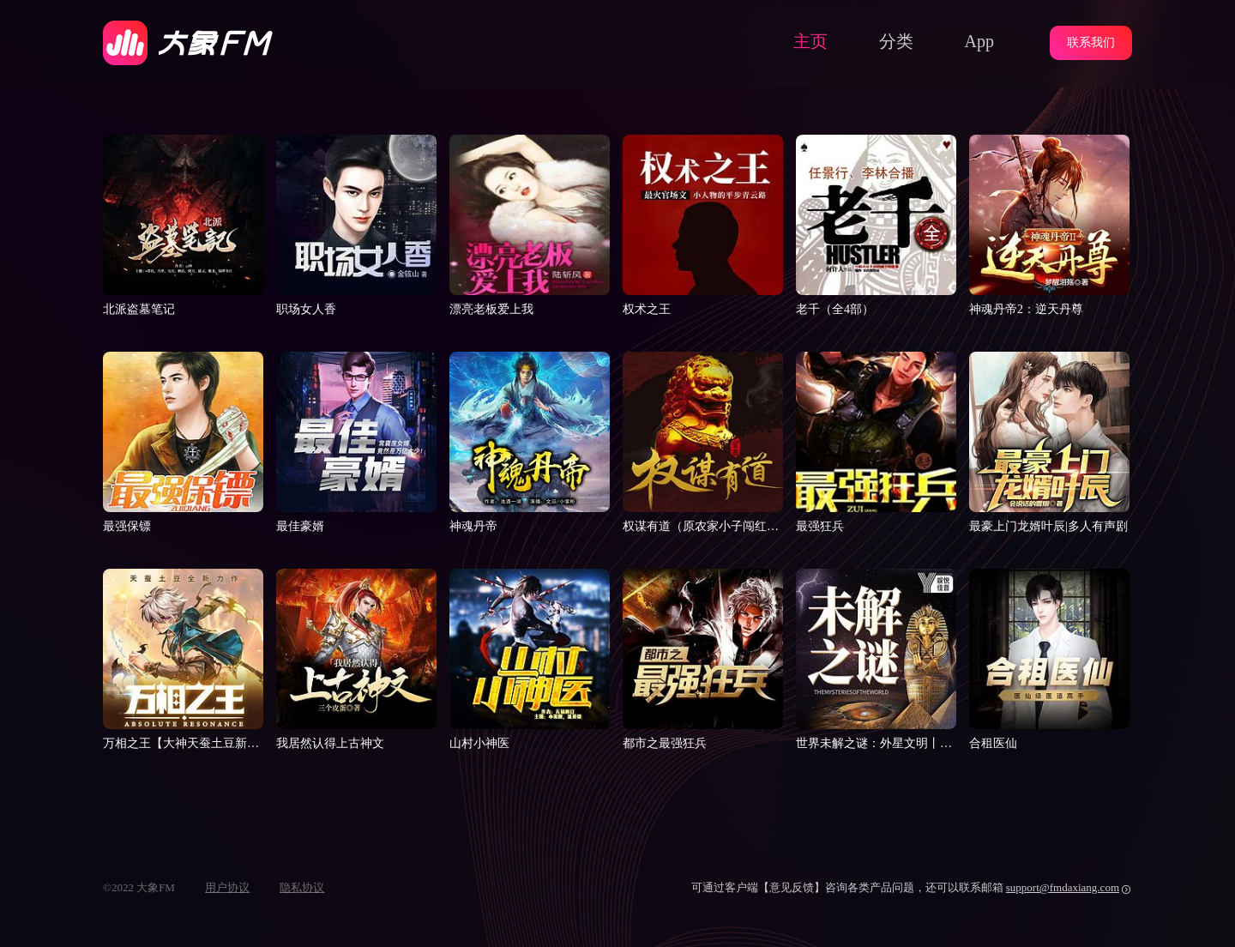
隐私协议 (302, 887)
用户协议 (227, 887)
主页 (810, 41)
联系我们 (1091, 42)
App (979, 41)
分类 (896, 41)
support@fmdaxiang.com (1062, 887)
